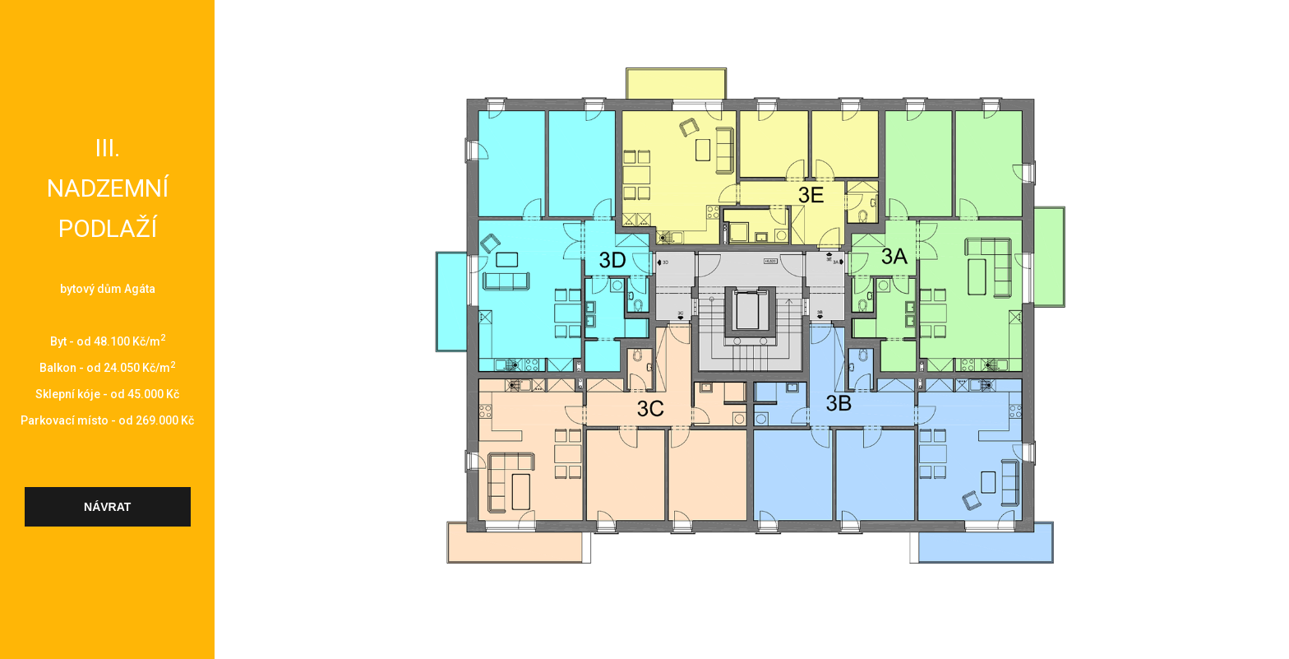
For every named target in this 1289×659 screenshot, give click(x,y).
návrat (107, 506)
